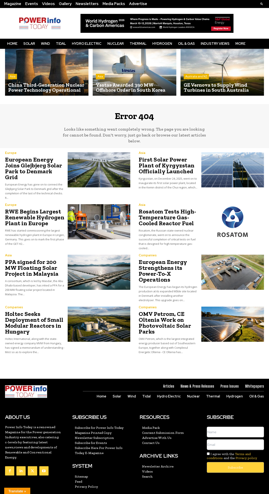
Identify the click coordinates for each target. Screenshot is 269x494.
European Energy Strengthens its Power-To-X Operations (167, 258)
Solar (29, 43)
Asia (12, 76)
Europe (11, 155)
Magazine (12, 3)
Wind (45, 43)
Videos (48, 3)
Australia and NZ (196, 76)
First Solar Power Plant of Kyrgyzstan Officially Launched (168, 167)
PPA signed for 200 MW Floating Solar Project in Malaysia (34, 258)
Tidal (61, 43)
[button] (261, 3)
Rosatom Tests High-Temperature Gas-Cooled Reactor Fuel (164, 210)
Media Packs (114, 3)
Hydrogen (162, 43)
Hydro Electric (87, 43)
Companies (148, 247)
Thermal (138, 43)
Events (31, 3)
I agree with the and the (232, 436)
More (240, 43)
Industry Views (215, 43)
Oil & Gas (186, 43)
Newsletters (87, 3)
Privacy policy (246, 438)
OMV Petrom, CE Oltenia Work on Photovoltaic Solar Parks (168, 302)
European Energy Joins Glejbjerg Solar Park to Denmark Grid (33, 167)
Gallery (65, 3)
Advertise (138, 3)
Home (12, 43)
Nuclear (115, 43)
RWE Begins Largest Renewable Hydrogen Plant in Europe (31, 210)
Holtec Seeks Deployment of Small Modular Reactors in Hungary (30, 304)
